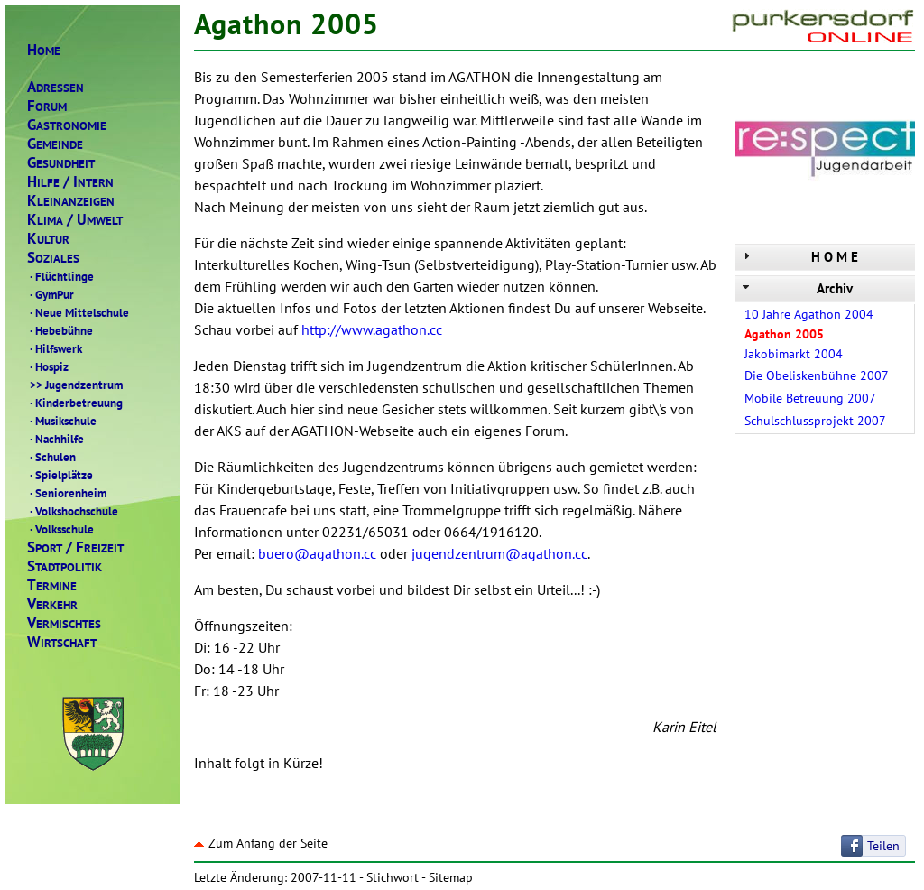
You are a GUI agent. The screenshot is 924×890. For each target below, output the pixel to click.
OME (43, 50)
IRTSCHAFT (62, 642)
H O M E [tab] (798, 256)
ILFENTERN (70, 181)
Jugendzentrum (75, 384)
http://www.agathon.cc (371, 329)
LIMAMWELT (75, 219)
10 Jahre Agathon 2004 (808, 314)
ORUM (47, 106)
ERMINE (52, 585)
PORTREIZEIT (75, 547)
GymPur (50, 294)
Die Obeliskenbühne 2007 (816, 375)
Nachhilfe (55, 439)
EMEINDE (55, 143)
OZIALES (53, 257)
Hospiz (48, 366)
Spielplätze (60, 475)
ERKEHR (52, 604)
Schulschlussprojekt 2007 (815, 421)
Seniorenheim (66, 493)
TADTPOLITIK (64, 566)
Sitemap (451, 877)
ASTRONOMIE (66, 125)
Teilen (883, 846)
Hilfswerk (54, 348)
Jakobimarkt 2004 (793, 354)
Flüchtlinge (60, 276)
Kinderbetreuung (75, 402)
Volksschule (60, 529)
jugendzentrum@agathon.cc (499, 553)
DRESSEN (55, 87)
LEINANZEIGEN (71, 200)
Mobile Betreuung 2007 (810, 398)
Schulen (51, 457)
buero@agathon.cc (317, 553)
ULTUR (48, 238)
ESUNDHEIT (61, 162)
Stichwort (392, 877)
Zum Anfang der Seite (261, 843)
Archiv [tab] (796, 288)
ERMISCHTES (64, 623)
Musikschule (62, 421)
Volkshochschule (72, 511)
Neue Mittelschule (78, 312)
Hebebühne (60, 330)
